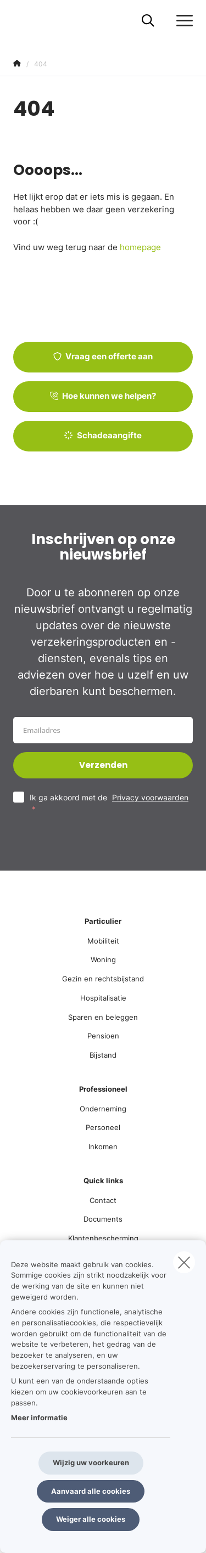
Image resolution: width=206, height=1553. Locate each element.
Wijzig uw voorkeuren (91, 1462)
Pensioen (103, 1035)
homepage (140, 247)
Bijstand (103, 1055)
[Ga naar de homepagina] (19, 20)
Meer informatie (39, 1417)
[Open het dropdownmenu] (182, 21)
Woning (103, 959)
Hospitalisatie (103, 997)
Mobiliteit (103, 940)
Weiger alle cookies (90, 1519)
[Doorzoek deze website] (148, 21)
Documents (103, 1219)
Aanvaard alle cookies (90, 1491)
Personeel (103, 1127)
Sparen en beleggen (103, 1017)
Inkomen (103, 1146)
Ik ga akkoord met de (109, 803)
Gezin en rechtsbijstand (103, 978)
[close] (184, 1262)
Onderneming (103, 1108)
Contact (103, 1200)
